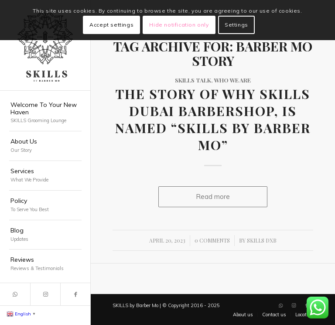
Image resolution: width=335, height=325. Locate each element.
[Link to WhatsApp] (15, 294)
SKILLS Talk (193, 80)
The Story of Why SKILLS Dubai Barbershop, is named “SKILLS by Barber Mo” (213, 119)
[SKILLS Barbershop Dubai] (45, 45)
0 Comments (212, 240)
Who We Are (232, 80)
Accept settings (111, 24)
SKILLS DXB (262, 240)
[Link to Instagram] (45, 294)
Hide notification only (179, 24)
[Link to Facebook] (75, 294)
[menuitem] (45, 113)
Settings (236, 24)
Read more (213, 196)
